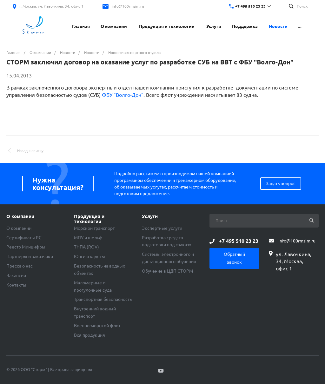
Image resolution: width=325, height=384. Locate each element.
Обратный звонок (234, 258)
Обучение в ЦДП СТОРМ (167, 271)
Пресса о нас (19, 265)
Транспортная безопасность (103, 299)
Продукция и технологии (89, 219)
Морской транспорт (94, 228)
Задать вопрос (280, 183)
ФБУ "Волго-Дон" (122, 95)
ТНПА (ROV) (86, 246)
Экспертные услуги (162, 228)
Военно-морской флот (97, 325)
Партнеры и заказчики (29, 256)
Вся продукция (89, 335)
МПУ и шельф (88, 237)
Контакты (16, 285)
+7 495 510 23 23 (250, 6)
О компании (20, 216)
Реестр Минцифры (25, 246)
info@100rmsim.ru (128, 6)
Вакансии (16, 275)
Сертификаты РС (24, 237)
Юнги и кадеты (89, 256)
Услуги (150, 216)
